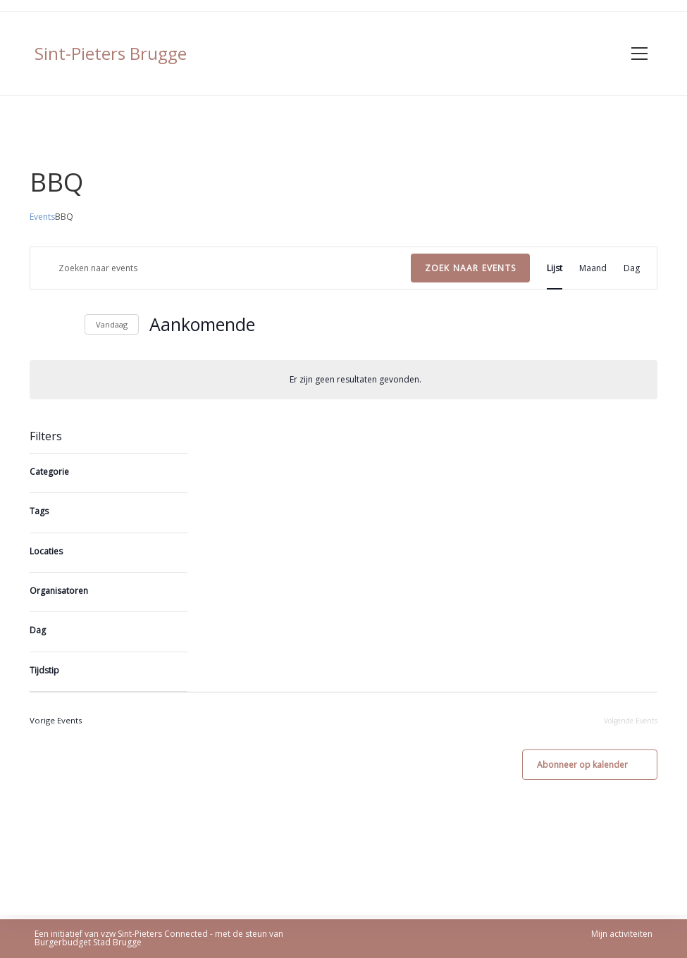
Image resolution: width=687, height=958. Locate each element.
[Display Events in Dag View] (632, 268)
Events (42, 217)
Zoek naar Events (470, 268)
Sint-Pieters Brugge (111, 53)
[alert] (343, 379)
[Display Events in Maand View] (593, 268)
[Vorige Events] (38, 324)
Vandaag (112, 324)
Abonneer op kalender (582, 769)
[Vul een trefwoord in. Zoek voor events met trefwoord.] (220, 268)
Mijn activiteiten (621, 934)
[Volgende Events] (65, 324)
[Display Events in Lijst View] (554, 268)
